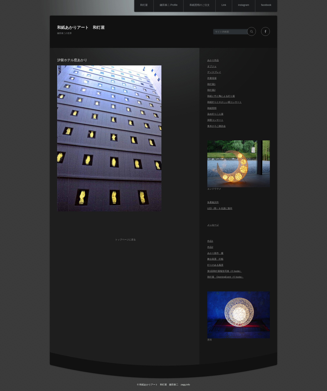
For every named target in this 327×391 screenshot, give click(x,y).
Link (222, 5)
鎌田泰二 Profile (165, 5)
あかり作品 (213, 60)
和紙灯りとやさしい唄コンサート (224, 102)
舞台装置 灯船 (215, 259)
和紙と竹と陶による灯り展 (221, 96)
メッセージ (213, 225)
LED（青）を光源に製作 (219, 208)
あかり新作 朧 (215, 253)
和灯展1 (211, 84)
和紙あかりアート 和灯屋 (81, 27)
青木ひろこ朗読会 (216, 126)
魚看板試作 (213, 202)
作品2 (210, 247)
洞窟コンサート (215, 120)
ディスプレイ (214, 72)
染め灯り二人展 (215, 114)
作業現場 (211, 78)
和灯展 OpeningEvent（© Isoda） (225, 277)
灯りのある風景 (215, 265)
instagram (242, 5)
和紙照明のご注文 (197, 5)
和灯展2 (211, 90)
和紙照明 (211, 108)
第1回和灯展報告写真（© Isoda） (224, 271)
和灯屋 (140, 5)
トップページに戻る (126, 238)
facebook (266, 5)
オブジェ (211, 66)
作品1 (210, 241)
